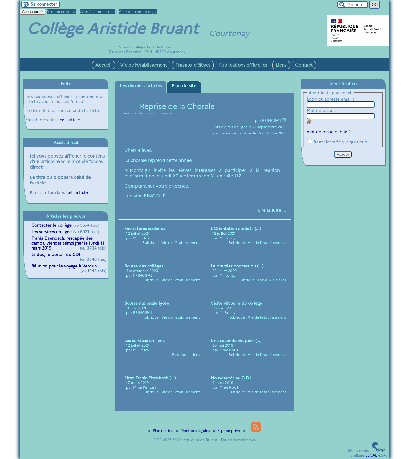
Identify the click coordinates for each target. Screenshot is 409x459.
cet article (70, 119)
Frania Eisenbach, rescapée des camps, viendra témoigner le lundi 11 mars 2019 (67, 243)
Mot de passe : (321, 110)
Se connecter (44, 4)
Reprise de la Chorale (177, 106)
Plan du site (161, 430)
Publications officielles (243, 65)
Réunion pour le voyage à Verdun (64, 265)
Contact (304, 65)
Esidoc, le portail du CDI (55, 254)
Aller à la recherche (97, 11)
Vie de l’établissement (143, 65)
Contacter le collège (51, 225)
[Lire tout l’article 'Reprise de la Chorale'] (272, 210)
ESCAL (371, 455)
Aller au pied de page (138, 11)
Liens (281, 65)
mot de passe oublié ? (329, 131)
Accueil (103, 65)
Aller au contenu (61, 11)
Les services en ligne (51, 231)
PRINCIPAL (271, 120)
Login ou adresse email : (330, 99)
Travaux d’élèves (193, 65)
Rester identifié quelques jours (340, 141)
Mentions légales (193, 430)
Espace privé (227, 430)
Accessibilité (32, 12)
